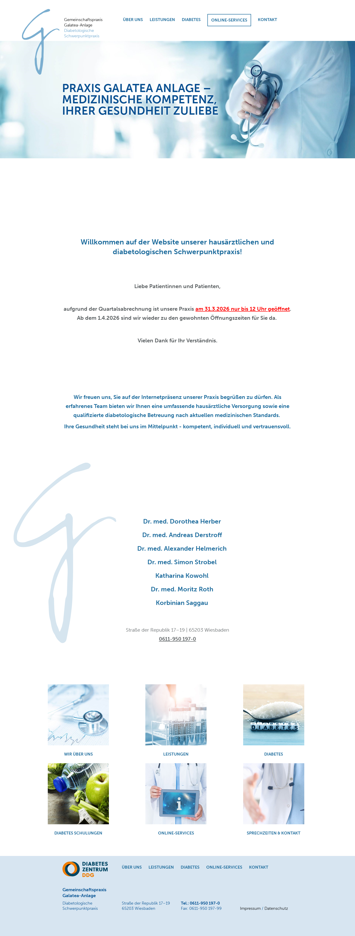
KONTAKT (267, 19)
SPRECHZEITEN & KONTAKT (273, 833)
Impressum (250, 908)
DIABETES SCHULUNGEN (78, 833)
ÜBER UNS (133, 19)
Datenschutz (276, 908)
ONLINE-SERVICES (229, 20)
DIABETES (191, 19)
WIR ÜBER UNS (78, 754)
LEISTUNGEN (162, 19)
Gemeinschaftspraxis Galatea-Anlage (84, 28)
